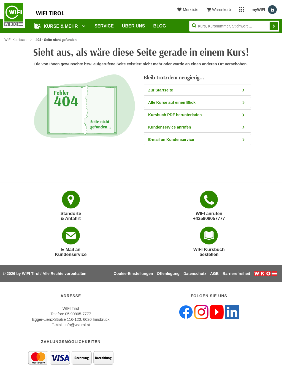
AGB (214, 273)
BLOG (159, 26)
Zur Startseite (196, 90)
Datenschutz (194, 273)
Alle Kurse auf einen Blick (196, 102)
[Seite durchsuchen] (234, 26)
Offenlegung (168, 273)
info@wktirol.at (77, 325)
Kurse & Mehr (56, 25)
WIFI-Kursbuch (15, 40)
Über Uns (133, 26)
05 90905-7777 (78, 314)
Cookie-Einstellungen (133, 273)
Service (104, 26)
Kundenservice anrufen (196, 127)
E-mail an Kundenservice (196, 139)
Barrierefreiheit (236, 273)
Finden (274, 26)
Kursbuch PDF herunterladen (196, 115)
